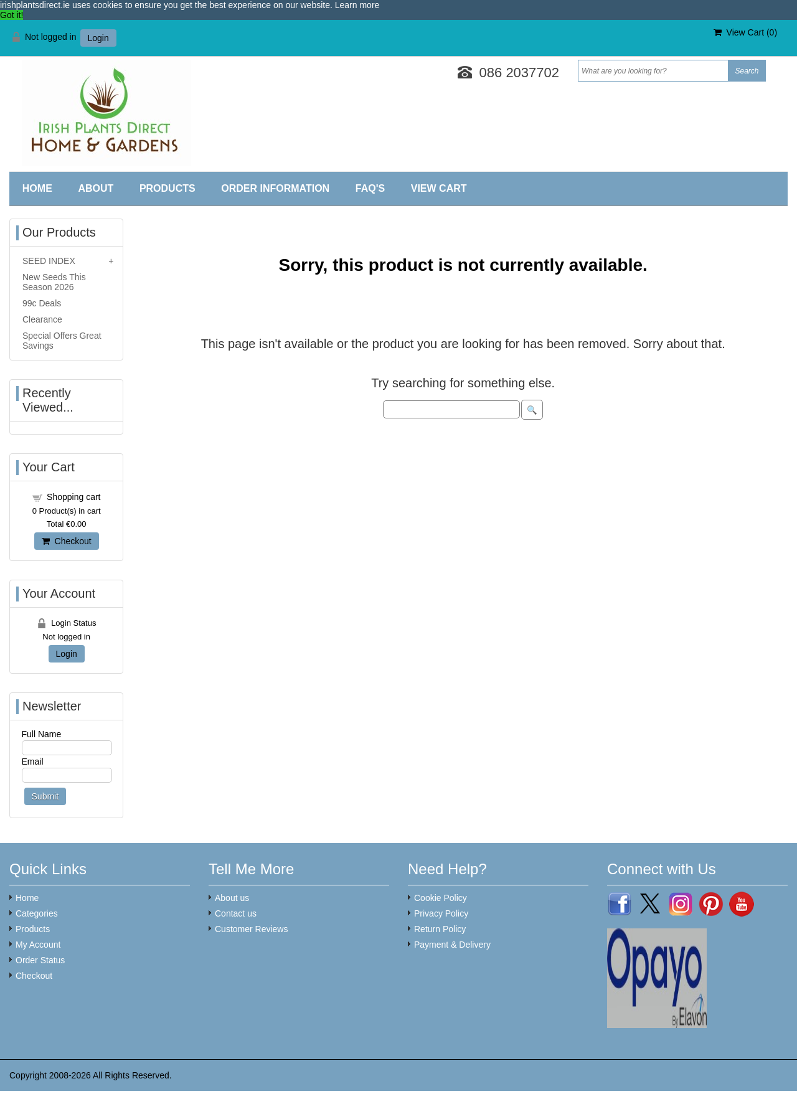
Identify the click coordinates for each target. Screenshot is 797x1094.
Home (37, 188)
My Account (38, 945)
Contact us (236, 913)
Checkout (67, 541)
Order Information (275, 188)
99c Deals (41, 303)
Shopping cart (73, 497)
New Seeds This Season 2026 (54, 282)
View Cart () (745, 32)
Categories (37, 913)
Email (33, 761)
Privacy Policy (441, 913)
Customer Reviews (251, 929)
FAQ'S (370, 188)
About (95, 188)
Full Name (42, 734)
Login (98, 38)
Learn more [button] (357, 5)
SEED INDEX (48, 261)
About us (232, 898)
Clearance (42, 319)
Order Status (40, 960)
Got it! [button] (11, 15)
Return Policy (440, 929)
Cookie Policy (440, 898)
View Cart (439, 188)
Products (167, 188)
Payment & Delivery (452, 945)
